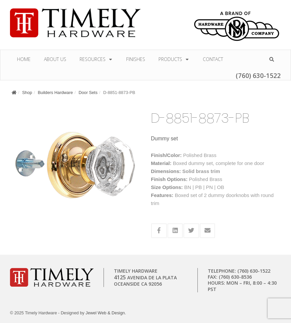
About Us (55, 59)
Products (173, 59)
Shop (27, 92)
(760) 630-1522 (258, 75)
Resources (96, 59)
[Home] (14, 92)
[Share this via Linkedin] (175, 230)
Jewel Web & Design (105, 312)
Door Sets (88, 92)
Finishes (135, 59)
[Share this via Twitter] (191, 230)
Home (24, 59)
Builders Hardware (55, 92)
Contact (213, 59)
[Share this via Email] (207, 230)
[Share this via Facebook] (159, 230)
